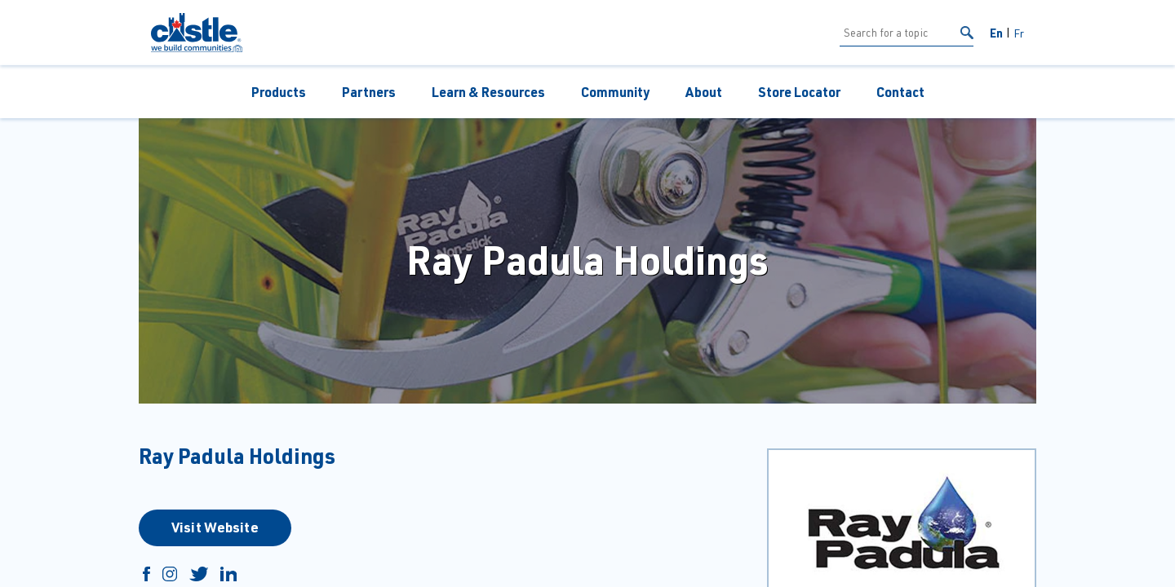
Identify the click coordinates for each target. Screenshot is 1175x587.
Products (278, 91)
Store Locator (799, 91)
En (996, 32)
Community (615, 91)
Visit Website (215, 527)
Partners (369, 91)
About (703, 91)
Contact (900, 91)
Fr (1018, 33)
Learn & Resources (488, 91)
